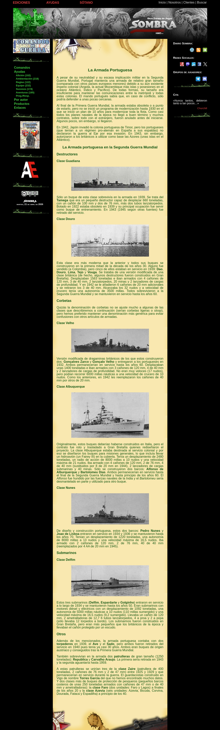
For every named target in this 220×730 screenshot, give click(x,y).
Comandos (22, 67)
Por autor (21, 99)
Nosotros (174, 2)
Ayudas (19, 71)
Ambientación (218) (26, 78)
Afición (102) (22, 75)
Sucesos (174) (23, 89)
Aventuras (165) (24, 92)
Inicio (162, 2)
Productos (21, 103)
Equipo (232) (22, 85)
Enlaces (20, 107)
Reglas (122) (22, 82)
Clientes (189, 2)
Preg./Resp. (22, 95)
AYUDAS (52, 2)
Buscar (202, 2)
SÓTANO (86, 2)
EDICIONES (21, 2)
